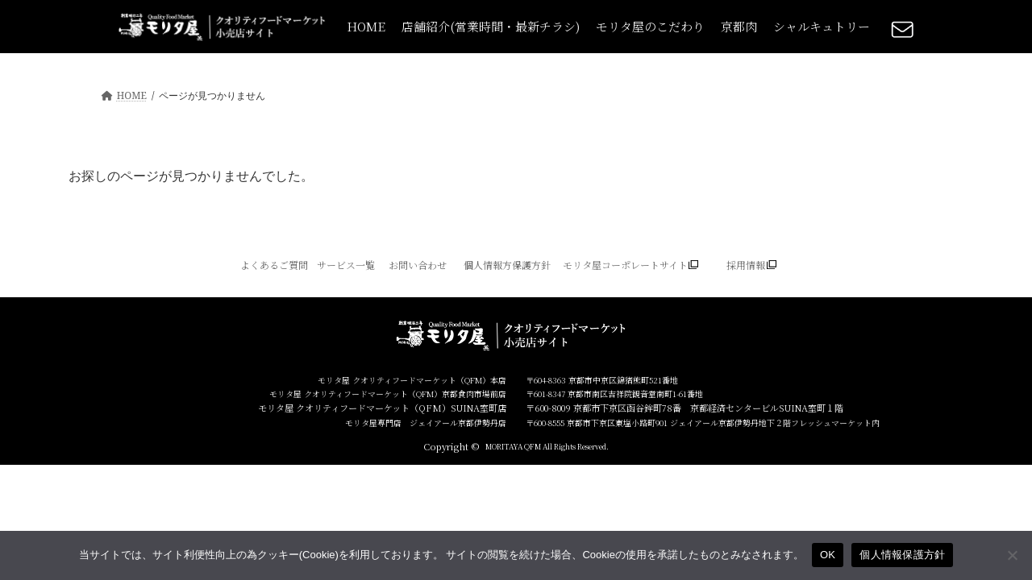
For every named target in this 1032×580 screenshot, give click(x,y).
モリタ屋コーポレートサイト (625, 265)
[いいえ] (1012, 555)
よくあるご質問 (274, 264)
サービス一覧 (346, 264)
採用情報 (745, 265)
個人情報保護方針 (902, 555)
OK (827, 555)
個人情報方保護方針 (507, 264)
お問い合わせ (418, 264)
